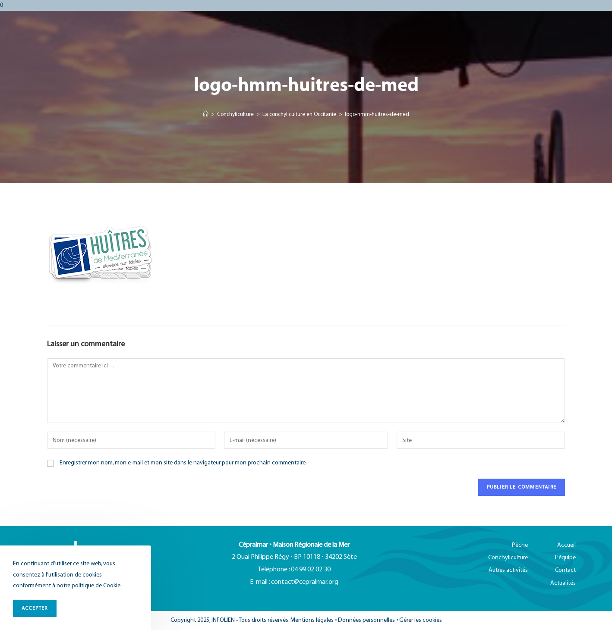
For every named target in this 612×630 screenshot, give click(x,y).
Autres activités (508, 570)
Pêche (520, 545)
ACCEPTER (35, 608)
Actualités (563, 583)
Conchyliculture (508, 558)
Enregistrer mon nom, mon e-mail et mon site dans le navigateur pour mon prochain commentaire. (183, 463)
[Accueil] (205, 114)
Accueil (566, 545)
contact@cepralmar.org (304, 582)
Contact (565, 570)
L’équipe (565, 558)
